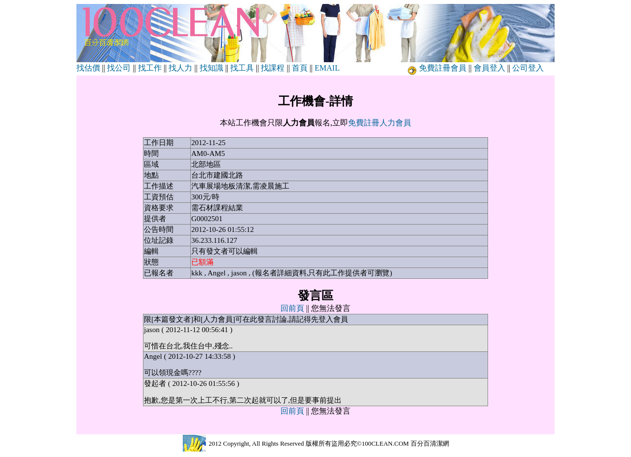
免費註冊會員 (442, 68)
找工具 (242, 68)
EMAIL (327, 68)
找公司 (119, 68)
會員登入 (489, 68)
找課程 (272, 68)
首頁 (300, 68)
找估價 (88, 68)
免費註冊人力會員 (379, 122)
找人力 (180, 68)
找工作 (150, 68)
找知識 (211, 68)
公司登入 (528, 68)
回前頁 (292, 308)
